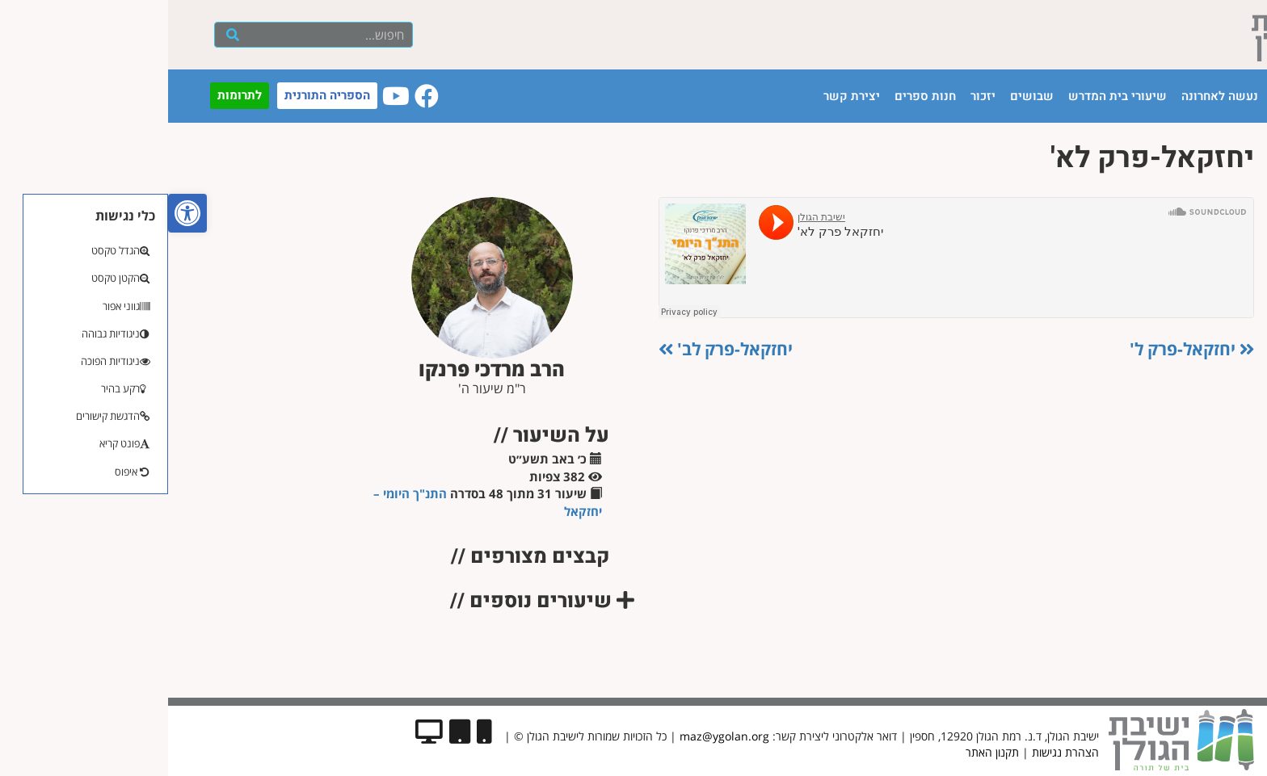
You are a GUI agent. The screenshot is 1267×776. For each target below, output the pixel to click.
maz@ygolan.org (556, 736)
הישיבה (1124, 96)
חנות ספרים (757, 96)
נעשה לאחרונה (1051, 96)
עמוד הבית (1186, 96)
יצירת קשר (683, 96)
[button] (19, 213)
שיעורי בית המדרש (949, 96)
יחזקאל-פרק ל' (1024, 349)
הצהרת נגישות (897, 752)
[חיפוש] (65, 35)
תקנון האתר (824, 752)
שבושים (864, 96)
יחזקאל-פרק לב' (557, 349)
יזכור (814, 96)
